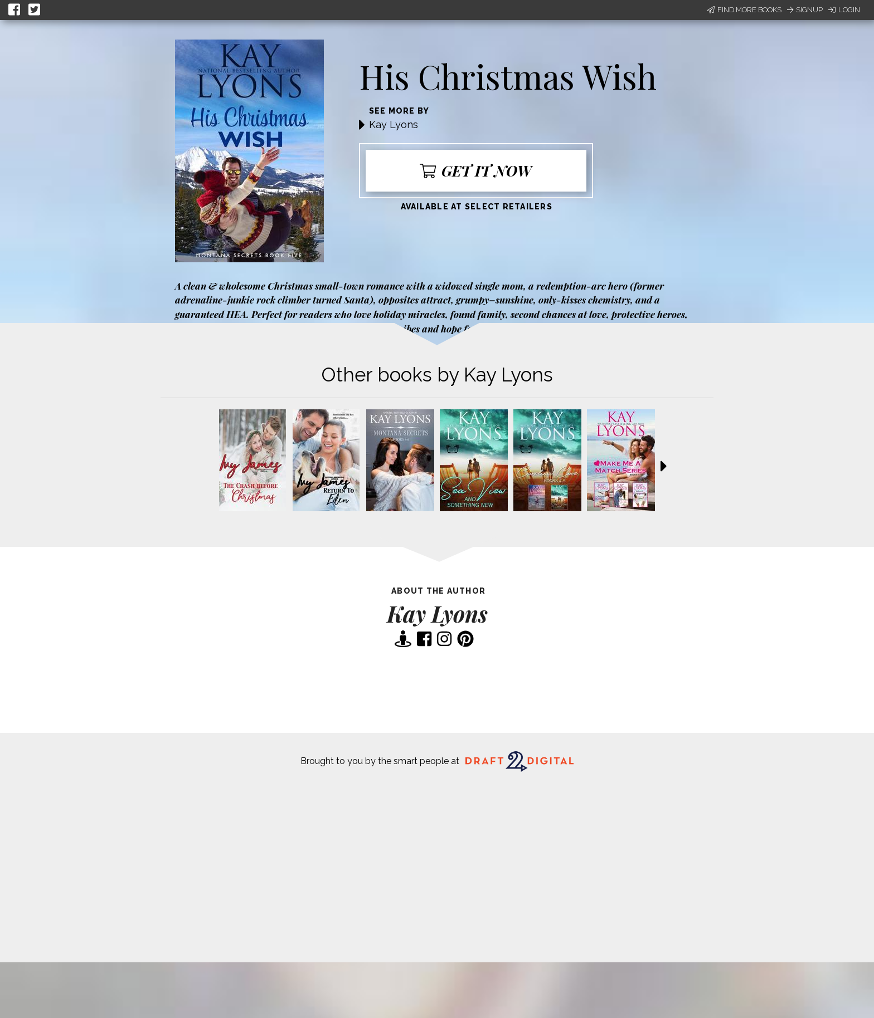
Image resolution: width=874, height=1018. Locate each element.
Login (844, 10)
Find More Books (744, 10)
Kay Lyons (393, 124)
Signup (805, 10)
